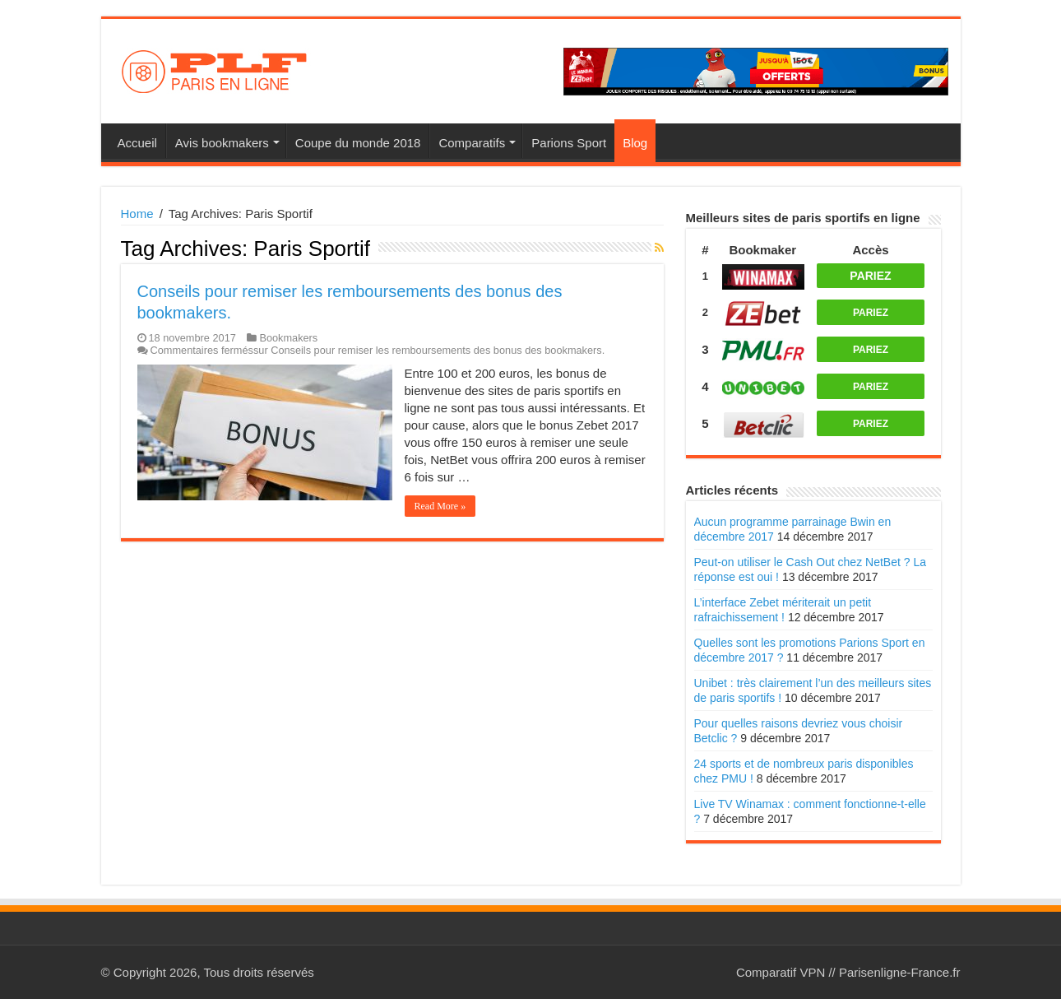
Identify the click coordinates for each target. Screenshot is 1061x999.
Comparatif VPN (780, 972)
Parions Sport (568, 143)
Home (137, 214)
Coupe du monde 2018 (358, 143)
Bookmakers (288, 338)
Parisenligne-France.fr (900, 972)
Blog (635, 143)
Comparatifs (471, 143)
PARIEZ (870, 275)
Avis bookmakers (222, 143)
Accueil (137, 143)
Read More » (440, 506)
